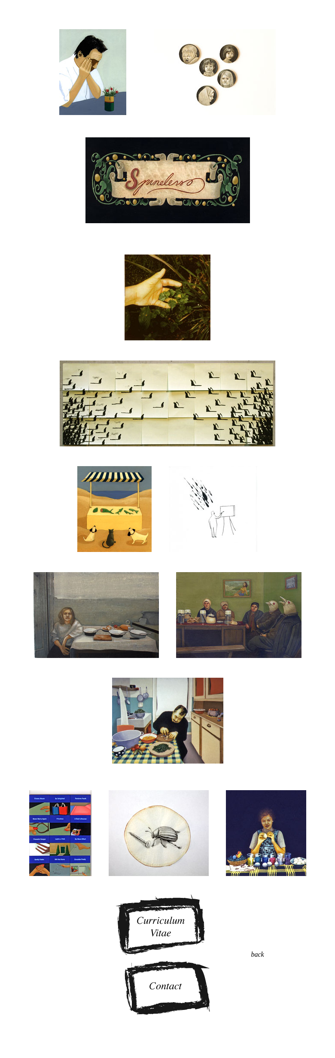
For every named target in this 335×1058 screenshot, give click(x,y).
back (257, 954)
